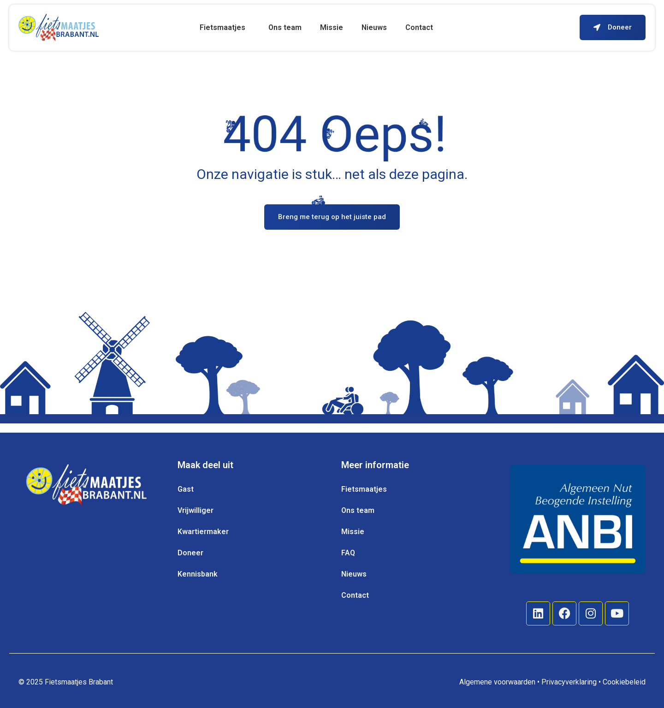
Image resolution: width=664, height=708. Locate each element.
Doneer (190, 552)
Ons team (285, 27)
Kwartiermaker (203, 531)
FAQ (348, 552)
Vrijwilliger (195, 510)
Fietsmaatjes (225, 27)
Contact (419, 27)
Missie (331, 27)
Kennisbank (198, 574)
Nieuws (374, 27)
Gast (186, 489)
